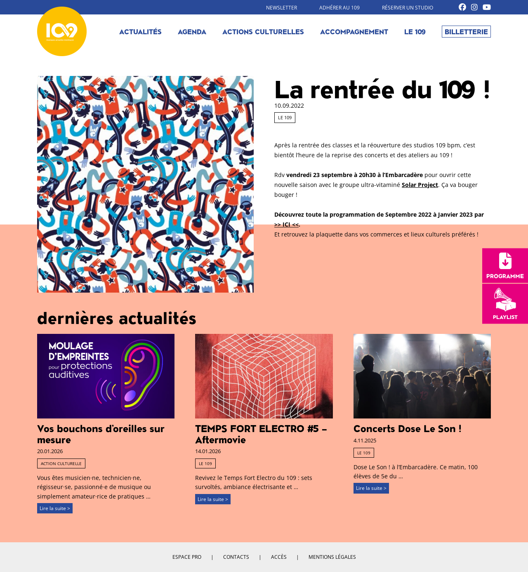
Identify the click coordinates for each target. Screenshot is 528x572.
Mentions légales (332, 556)
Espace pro (186, 556)
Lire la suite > (55, 508)
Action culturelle (61, 463)
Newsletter (281, 7)
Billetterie (466, 31)
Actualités (140, 31)
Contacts (236, 556)
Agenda (192, 31)
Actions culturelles (263, 31)
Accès (279, 556)
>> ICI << (286, 224)
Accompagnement (354, 31)
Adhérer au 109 (339, 7)
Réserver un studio (407, 7)
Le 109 (415, 31)
